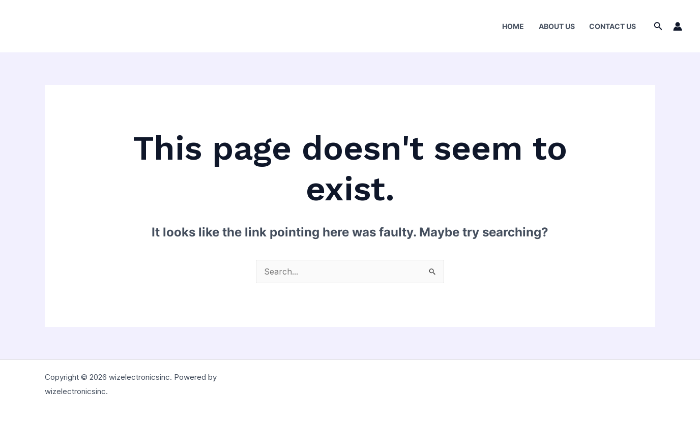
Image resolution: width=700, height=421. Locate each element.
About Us (557, 26)
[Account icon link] (677, 26)
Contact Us (612, 26)
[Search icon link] (658, 26)
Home (513, 26)
